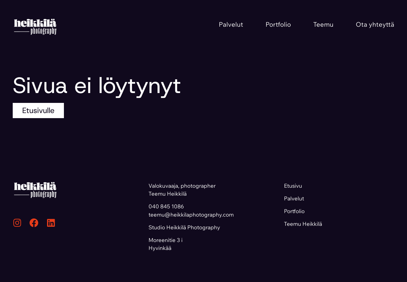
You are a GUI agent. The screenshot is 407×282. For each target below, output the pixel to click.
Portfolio (278, 24)
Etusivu (293, 185)
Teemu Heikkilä (303, 223)
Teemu (323, 24)
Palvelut (231, 24)
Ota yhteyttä (375, 24)
